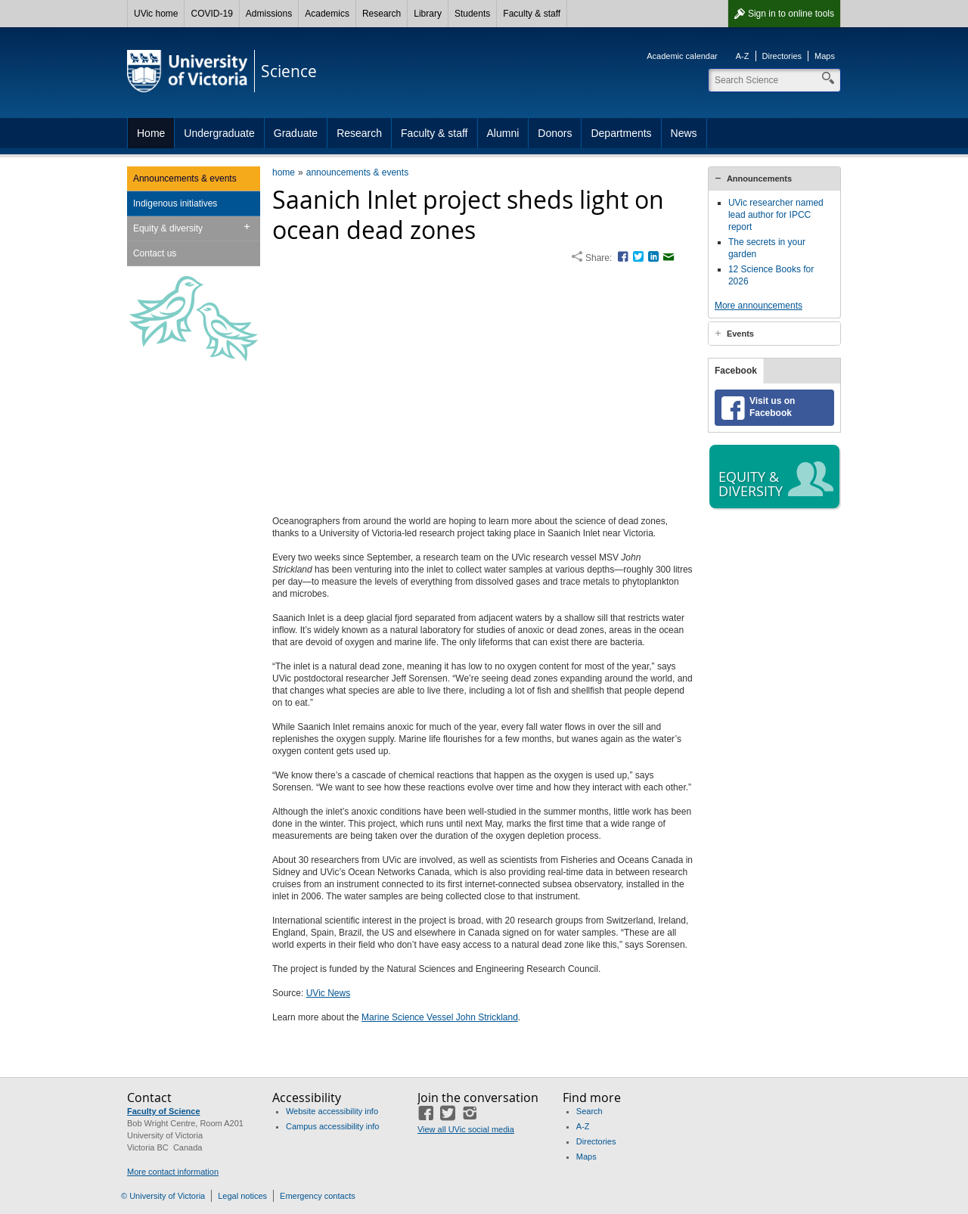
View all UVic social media (465, 1129)
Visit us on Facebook (772, 419)
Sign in (791, 13)
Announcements (759, 178)
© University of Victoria (163, 1195)
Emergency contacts (317, 1195)
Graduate (296, 133)
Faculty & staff (531, 13)
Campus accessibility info (333, 1126)
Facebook (736, 382)
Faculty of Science (163, 1111)
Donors (555, 133)
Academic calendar (682, 56)
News (684, 133)
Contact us (154, 253)
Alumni (503, 133)
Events (740, 333)
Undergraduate (219, 133)
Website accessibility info (332, 1111)
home (283, 172)
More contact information (173, 1171)
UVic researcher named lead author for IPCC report (776, 214)
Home (151, 133)
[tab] (774, 178)
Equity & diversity (168, 228)
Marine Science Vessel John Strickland (439, 1017)
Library (428, 13)
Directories (782, 56)
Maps (824, 56)
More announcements (758, 305)
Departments (621, 133)
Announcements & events (185, 178)
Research (381, 13)
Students (472, 13)
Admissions (269, 13)
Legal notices (242, 1195)
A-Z (742, 56)
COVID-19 (211, 13)
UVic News (328, 993)
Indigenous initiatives (175, 203)
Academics (327, 13)
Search (589, 1111)
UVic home (156, 13)
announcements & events (357, 172)
